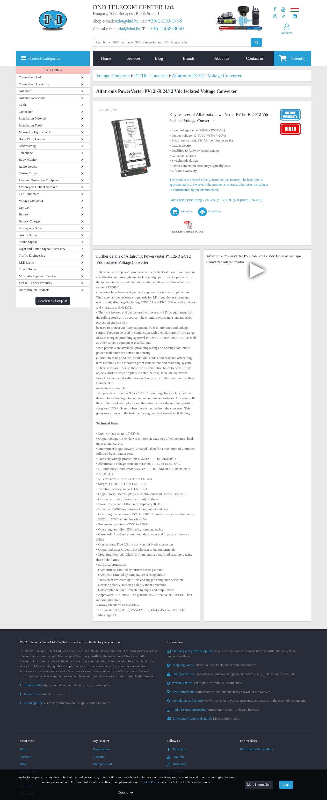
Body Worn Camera (32, 139)
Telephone (26, 153)
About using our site (44, 694)
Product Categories (44, 58)
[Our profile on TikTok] (283, 16)
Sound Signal (28, 242)
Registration (101, 749)
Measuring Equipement (34, 132)
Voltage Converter (31, 201)
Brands (188, 58)
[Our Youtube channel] (283, 9)
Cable (23, 105)
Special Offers (53, 70)
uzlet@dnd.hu (127, 21)
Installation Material (32, 118)
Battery (24, 214)
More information (259, 785)
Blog (159, 58)
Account (99, 757)
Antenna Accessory (32, 98)
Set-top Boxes (28, 173)
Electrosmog (27, 146)
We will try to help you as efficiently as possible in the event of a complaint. (237, 700)
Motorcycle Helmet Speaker (38, 187)
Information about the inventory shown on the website (218, 692)
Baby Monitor (28, 159)
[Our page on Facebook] (275, 9)
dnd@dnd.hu (129, 29)
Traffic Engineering (32, 255)
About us (221, 58)
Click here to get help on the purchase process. (212, 665)
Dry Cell (25, 208)
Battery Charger (29, 221)
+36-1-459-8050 (167, 28)
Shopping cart (102, 764)
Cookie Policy (150, 782)
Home (106, 58)
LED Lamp (26, 262)
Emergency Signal (31, 228)
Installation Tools (30, 125)
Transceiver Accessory (34, 84)
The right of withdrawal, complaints (204, 683)
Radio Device (28, 166)
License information (203, 718)
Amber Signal (28, 235)
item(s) (292, 58)
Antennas (25, 91)
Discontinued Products (34, 290)
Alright (286, 785)
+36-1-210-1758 (165, 21)
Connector (26, 112)
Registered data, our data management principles (65, 685)
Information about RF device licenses (213, 710)
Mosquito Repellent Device (37, 276)
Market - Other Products (35, 283)
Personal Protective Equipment (40, 180)
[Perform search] (256, 42)
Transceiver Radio (31, 77)
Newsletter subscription (53, 301)
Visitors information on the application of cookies (65, 703)
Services (134, 58)
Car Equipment (29, 194)
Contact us (255, 58)
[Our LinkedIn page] (295, 16)
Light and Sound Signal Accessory (42, 249)
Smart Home (27, 269)
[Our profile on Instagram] (275, 16)
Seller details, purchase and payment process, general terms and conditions (231, 674)
